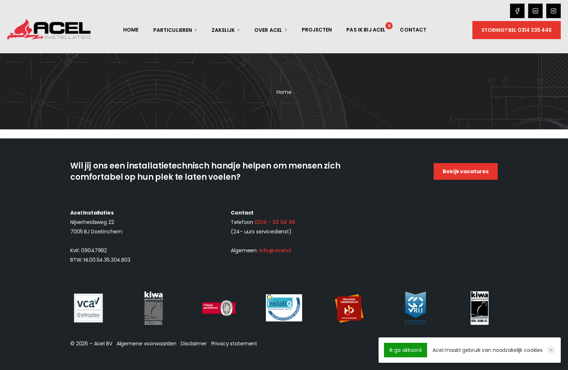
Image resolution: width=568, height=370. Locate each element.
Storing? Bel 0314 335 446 (516, 30)
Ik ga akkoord (405, 350)
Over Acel (268, 30)
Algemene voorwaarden (146, 343)
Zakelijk (223, 30)
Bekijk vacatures (466, 171)
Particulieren (172, 30)
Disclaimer (194, 343)
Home (131, 29)
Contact (413, 29)
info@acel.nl (275, 250)
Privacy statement (234, 343)
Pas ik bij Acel (365, 29)
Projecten (317, 29)
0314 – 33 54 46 (275, 222)
